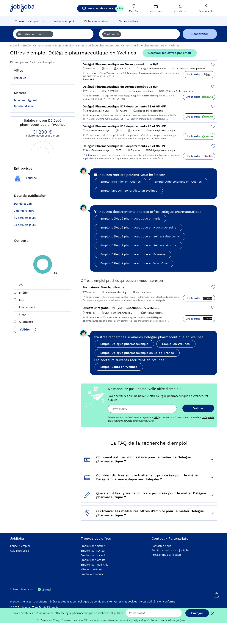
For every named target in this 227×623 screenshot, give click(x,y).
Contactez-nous (161, 546)
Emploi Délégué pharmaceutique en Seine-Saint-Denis (140, 236)
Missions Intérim (91, 569)
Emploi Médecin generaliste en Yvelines (128, 190)
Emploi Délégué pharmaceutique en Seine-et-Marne (138, 245)
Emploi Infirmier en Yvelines (120, 181)
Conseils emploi (20, 546)
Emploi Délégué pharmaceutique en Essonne (132, 254)
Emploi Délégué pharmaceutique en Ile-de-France (137, 353)
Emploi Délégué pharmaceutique (124, 344)
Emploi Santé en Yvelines (118, 367)
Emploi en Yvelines (176, 344)
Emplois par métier (93, 546)
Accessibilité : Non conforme (157, 601)
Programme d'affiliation (166, 554)
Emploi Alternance (92, 574)
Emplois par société (93, 555)
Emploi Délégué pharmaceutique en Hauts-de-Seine (138, 227)
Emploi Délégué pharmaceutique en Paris (130, 218)
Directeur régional (25, 100)
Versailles (20, 78)
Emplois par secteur (93, 550)
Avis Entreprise (19, 550)
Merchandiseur (23, 106)
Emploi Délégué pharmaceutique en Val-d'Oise (133, 263)
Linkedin (45, 590)
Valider (25, 329)
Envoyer (197, 613)
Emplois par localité (93, 560)
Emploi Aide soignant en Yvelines (178, 181)
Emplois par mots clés (94, 564)
